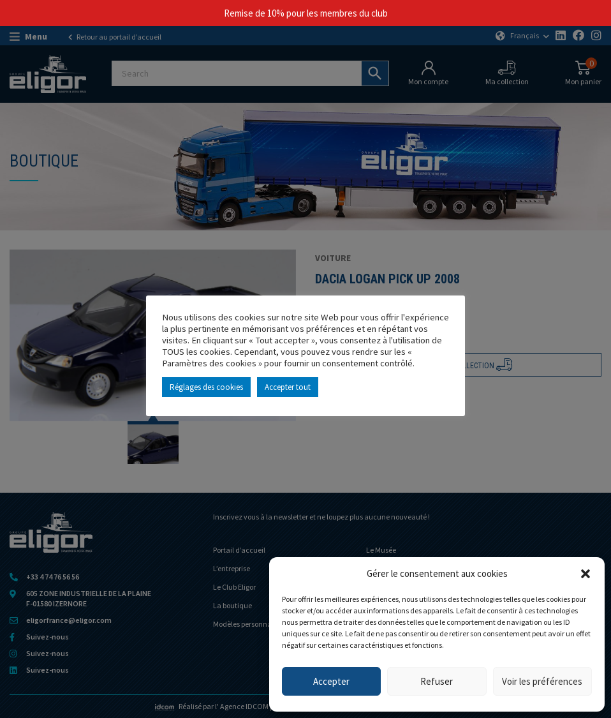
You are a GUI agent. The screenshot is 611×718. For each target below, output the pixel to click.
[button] (585, 573)
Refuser (436, 681)
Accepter (331, 681)
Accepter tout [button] (288, 387)
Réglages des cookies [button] (206, 387)
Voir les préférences (542, 681)
